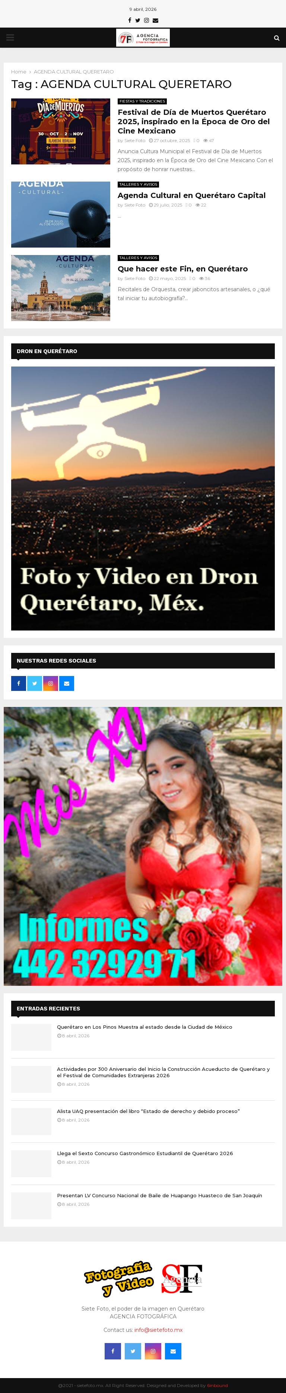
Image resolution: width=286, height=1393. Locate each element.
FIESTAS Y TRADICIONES (142, 101)
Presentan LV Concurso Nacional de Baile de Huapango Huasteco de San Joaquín (159, 1195)
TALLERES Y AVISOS (138, 184)
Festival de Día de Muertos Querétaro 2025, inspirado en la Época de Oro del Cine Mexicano (194, 121)
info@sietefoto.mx (158, 1330)
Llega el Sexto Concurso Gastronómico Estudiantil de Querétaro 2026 (145, 1153)
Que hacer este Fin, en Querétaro (183, 268)
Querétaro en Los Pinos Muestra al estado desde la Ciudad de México (144, 1027)
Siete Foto (134, 140)
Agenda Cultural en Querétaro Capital (192, 195)
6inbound (217, 1385)
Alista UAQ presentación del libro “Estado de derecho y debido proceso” (148, 1111)
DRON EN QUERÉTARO (47, 351)
